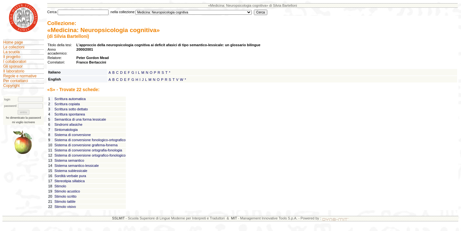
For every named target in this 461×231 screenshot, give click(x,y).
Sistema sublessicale (70, 171)
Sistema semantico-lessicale (76, 165)
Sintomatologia (66, 130)
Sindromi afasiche (68, 124)
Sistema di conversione (72, 135)
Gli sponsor (13, 66)
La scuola (11, 52)
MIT (234, 218)
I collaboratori (14, 61)
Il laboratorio (13, 71)
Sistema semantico (69, 160)
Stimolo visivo (65, 207)
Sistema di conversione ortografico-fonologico (90, 155)
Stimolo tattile (65, 201)
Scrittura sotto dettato (71, 109)
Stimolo (60, 186)
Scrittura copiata (67, 104)
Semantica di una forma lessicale (80, 119)
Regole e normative (19, 76)
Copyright (11, 85)
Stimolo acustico (67, 191)
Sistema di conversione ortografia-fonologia (88, 150)
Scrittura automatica (70, 99)
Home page (13, 42)
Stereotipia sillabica (69, 181)
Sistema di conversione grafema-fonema (85, 145)
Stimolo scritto (65, 196)
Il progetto (11, 57)
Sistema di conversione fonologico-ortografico (90, 140)
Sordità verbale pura (70, 176)
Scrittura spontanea (69, 114)
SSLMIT (118, 218)
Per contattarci (15, 81)
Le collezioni (13, 47)
